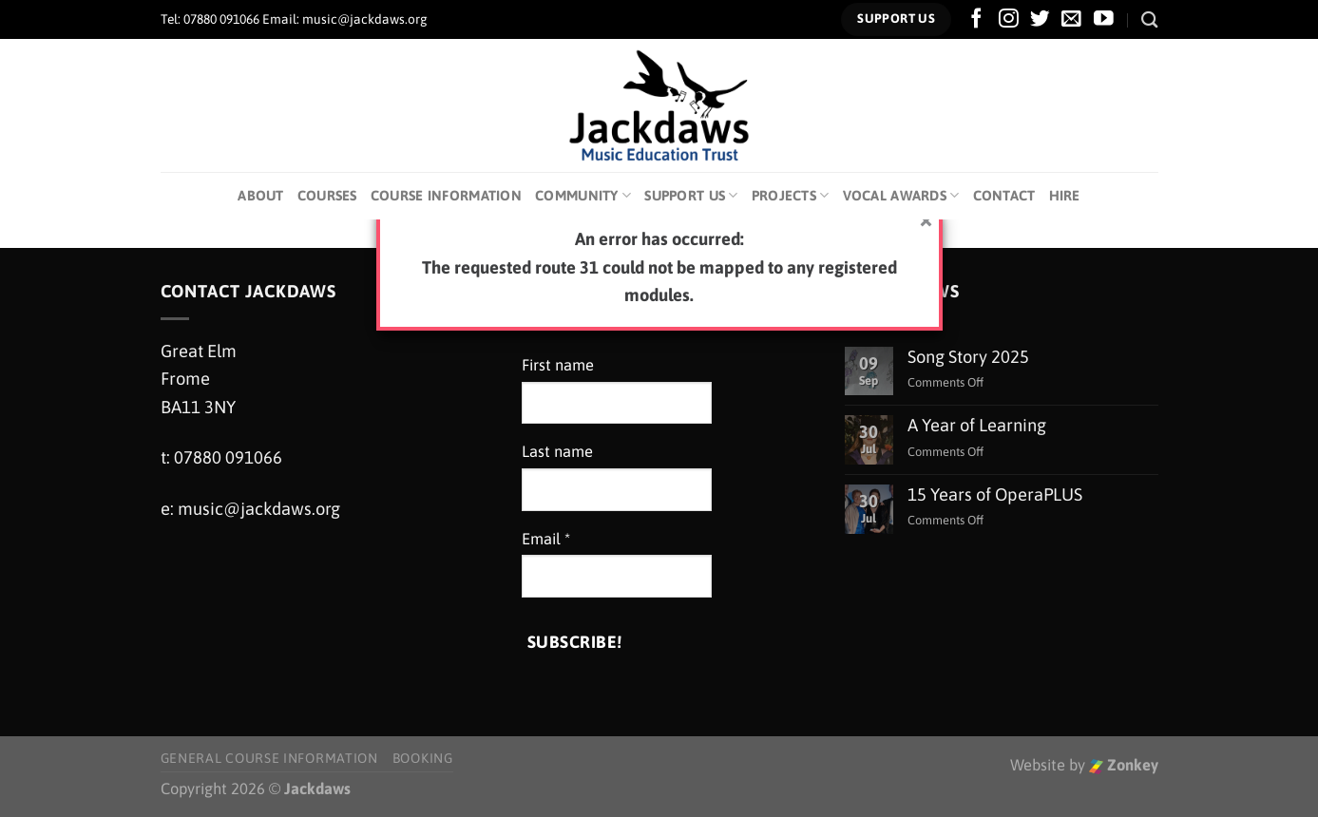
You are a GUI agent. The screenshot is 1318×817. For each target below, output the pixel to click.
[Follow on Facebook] (976, 19)
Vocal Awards (901, 195)
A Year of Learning (976, 425)
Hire (1064, 195)
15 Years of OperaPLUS (994, 494)
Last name (557, 452)
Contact (1004, 195)
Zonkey (1123, 765)
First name (558, 365)
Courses (327, 195)
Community (583, 195)
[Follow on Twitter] (1040, 19)
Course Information (446, 195)
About (260, 195)
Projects (791, 195)
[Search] (1149, 19)
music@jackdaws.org (259, 509)
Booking (422, 758)
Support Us (690, 195)
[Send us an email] (1071, 19)
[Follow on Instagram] (1009, 19)
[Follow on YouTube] (1104, 19)
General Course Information (269, 758)
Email (546, 539)
